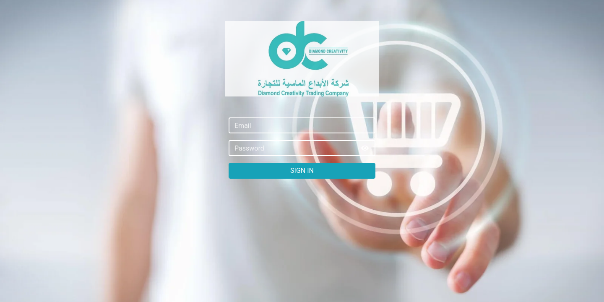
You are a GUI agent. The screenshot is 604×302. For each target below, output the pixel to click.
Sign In (302, 170)
